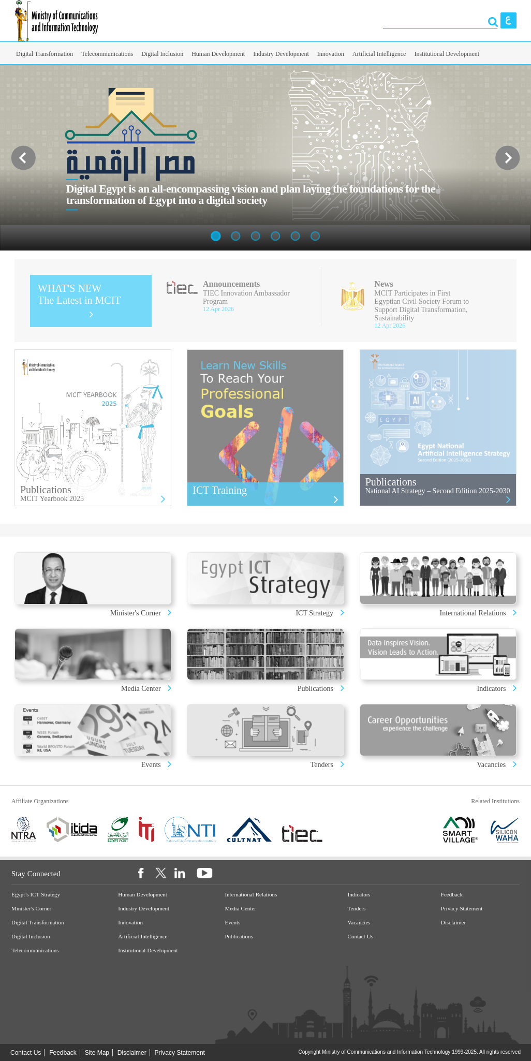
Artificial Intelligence (379, 53)
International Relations (474, 613)
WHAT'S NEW (79, 294)
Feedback (452, 894)
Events (152, 765)
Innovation (330, 53)
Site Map (97, 1052)
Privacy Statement (462, 908)
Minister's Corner (136, 613)
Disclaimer (453, 922)
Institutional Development (446, 53)
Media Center (141, 688)
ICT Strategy (314, 613)
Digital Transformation (44, 53)
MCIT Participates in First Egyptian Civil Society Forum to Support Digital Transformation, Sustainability (421, 305)
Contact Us (360, 936)
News (383, 283)
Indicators (492, 688)
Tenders (322, 765)
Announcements (231, 283)
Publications (315, 688)
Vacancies (491, 765)
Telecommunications (107, 53)
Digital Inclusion (162, 53)
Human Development (218, 53)
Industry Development (281, 53)
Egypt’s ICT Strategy (35, 894)
